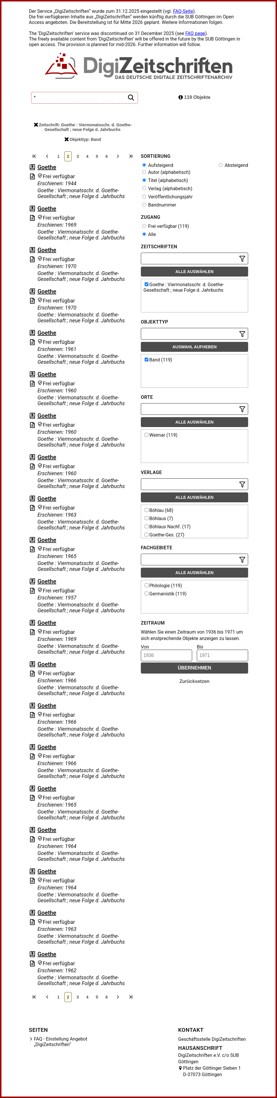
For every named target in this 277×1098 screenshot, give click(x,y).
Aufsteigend (157, 165)
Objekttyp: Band (82, 139)
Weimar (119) (161, 435)
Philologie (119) (163, 585)
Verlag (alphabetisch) (167, 188)
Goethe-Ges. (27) (164, 535)
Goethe (46, 167)
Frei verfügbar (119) (165, 226)
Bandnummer (159, 205)
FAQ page (195, 33)
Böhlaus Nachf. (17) (168, 526)
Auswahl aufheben (194, 347)
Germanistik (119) (166, 594)
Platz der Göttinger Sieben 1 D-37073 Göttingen (212, 1071)
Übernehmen (194, 667)
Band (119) (158, 360)
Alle (149, 234)
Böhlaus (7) (159, 518)
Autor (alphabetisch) (166, 172)
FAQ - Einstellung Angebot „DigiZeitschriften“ (60, 1041)
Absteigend (233, 165)
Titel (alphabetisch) (165, 180)
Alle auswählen (195, 271)
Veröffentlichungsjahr (167, 197)
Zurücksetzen (194, 681)
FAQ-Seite (183, 11)
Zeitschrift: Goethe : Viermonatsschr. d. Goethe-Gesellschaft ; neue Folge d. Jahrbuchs (83, 127)
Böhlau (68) (159, 510)
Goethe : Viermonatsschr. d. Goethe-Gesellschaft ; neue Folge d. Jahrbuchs (183, 287)
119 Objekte (194, 97)
